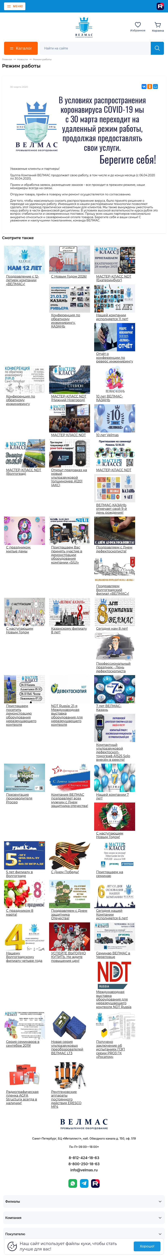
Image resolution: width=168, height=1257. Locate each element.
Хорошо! (147, 1246)
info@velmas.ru (84, 1170)
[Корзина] (158, 26)
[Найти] (157, 48)
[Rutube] (160, 6)
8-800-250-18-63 (84, 1164)
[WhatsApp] (72, 1183)
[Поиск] (97, 48)
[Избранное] (137, 26)
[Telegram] (84, 1183)
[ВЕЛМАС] (84, 27)
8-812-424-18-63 (84, 1158)
